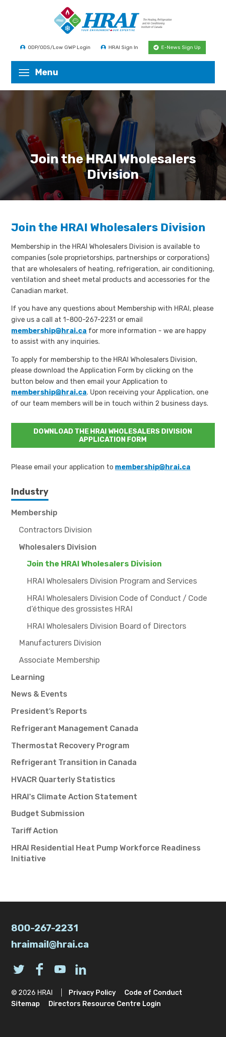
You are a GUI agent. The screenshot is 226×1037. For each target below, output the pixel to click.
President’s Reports (49, 711)
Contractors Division (55, 530)
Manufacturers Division (60, 643)
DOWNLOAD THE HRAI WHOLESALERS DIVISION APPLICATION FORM (112, 435)
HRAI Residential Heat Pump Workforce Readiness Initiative (106, 853)
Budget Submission (47, 813)
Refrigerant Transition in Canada (74, 762)
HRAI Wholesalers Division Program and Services (112, 581)
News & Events (39, 694)
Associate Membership (59, 660)
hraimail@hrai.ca (50, 944)
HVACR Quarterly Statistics (63, 779)
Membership (34, 512)
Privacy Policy (92, 992)
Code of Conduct (153, 992)
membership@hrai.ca (49, 331)
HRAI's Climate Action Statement (74, 796)
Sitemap (25, 1004)
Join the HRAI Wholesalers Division (94, 564)
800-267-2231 (44, 928)
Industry (29, 491)
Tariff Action (34, 830)
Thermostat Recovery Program (70, 745)
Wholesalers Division (57, 547)
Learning (28, 677)
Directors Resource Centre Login (104, 1004)
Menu (38, 72)
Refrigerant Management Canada (75, 728)
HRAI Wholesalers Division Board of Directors (106, 626)
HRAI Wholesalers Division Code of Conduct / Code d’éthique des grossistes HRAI (117, 603)
